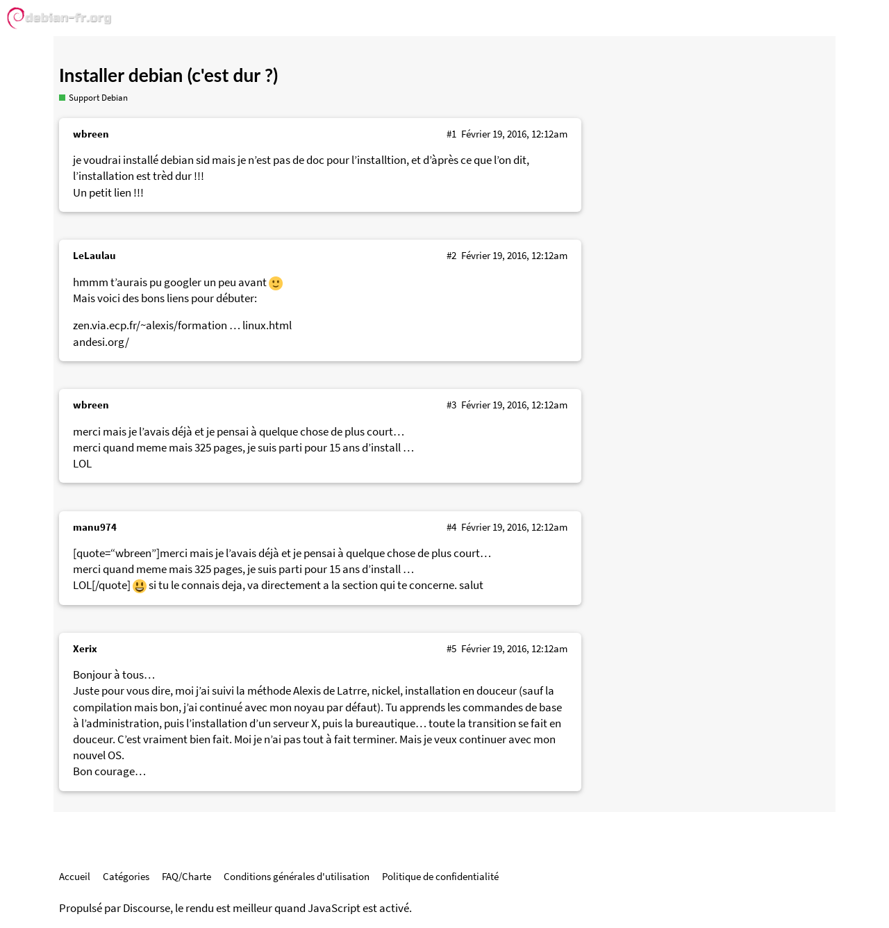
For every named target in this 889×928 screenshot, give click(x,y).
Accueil (74, 876)
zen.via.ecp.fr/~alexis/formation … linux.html (182, 325)
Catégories (126, 876)
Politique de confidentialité (440, 876)
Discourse (146, 908)
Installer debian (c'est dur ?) (168, 75)
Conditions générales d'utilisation (296, 876)
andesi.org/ (101, 342)
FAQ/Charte (186, 876)
